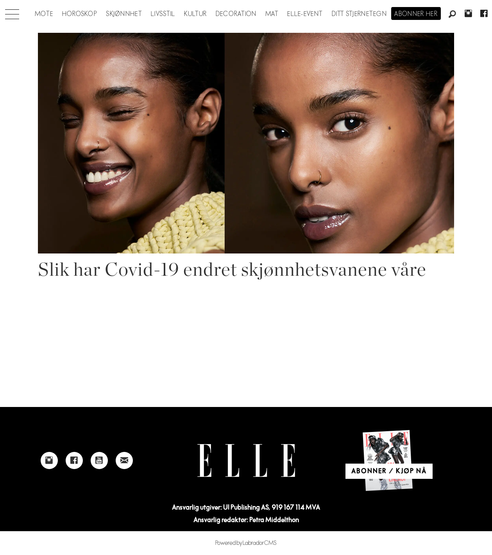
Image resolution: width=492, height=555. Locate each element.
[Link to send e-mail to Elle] (124, 460)
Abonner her (416, 14)
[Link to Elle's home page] (246, 460)
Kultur (195, 14)
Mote (44, 14)
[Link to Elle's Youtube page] (99, 460)
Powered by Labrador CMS (246, 543)
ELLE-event (305, 14)
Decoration (236, 14)
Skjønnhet (124, 14)
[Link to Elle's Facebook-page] (74, 460)
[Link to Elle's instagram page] (49, 460)
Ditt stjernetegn (359, 14)
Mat (272, 14)
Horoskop (79, 14)
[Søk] (452, 14)
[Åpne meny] (12, 12)
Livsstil (163, 14)
